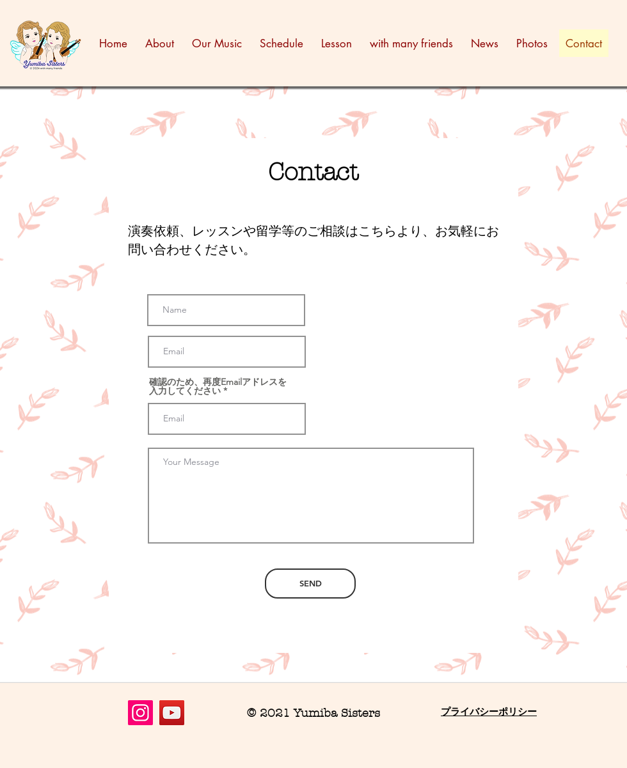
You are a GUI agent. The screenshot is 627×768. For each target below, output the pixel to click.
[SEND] (310, 583)
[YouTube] (171, 712)
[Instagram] (140, 712)
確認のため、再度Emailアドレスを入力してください (218, 386)
